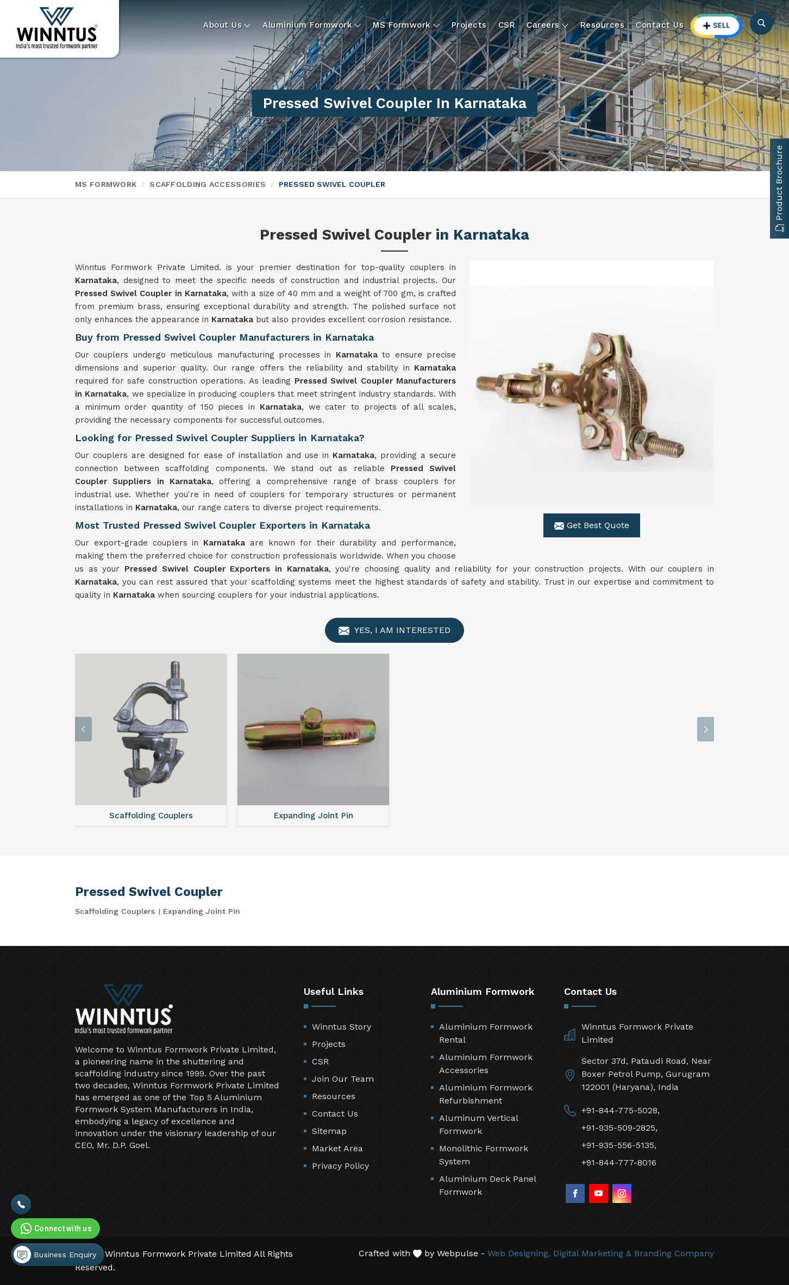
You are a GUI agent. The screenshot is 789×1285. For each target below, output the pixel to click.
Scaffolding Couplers (115, 911)
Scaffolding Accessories (207, 184)
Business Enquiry (55, 1254)
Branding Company (674, 1253)
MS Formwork (406, 25)
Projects (469, 25)
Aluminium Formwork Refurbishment (486, 1094)
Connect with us (55, 1228)
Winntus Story (341, 1026)
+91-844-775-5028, (620, 1110)
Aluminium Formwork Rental (486, 1033)
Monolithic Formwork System (483, 1155)
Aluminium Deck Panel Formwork (487, 1185)
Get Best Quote (591, 525)
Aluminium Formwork (311, 25)
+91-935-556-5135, (618, 1145)
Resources (602, 25)
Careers (548, 25)
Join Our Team (343, 1079)
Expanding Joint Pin (201, 911)
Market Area (337, 1148)
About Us (227, 25)
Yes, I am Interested (394, 630)
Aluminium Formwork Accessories (486, 1063)
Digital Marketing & (592, 1253)
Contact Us (660, 25)
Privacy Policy (340, 1166)
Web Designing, (518, 1253)
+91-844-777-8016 (618, 1162)
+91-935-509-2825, (619, 1128)
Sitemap (329, 1131)
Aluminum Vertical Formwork (478, 1124)
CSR (507, 25)
